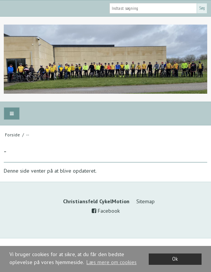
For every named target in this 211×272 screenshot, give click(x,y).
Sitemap (145, 201)
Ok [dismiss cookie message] (175, 259)
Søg (202, 8)
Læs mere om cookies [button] (111, 262)
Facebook (106, 210)
